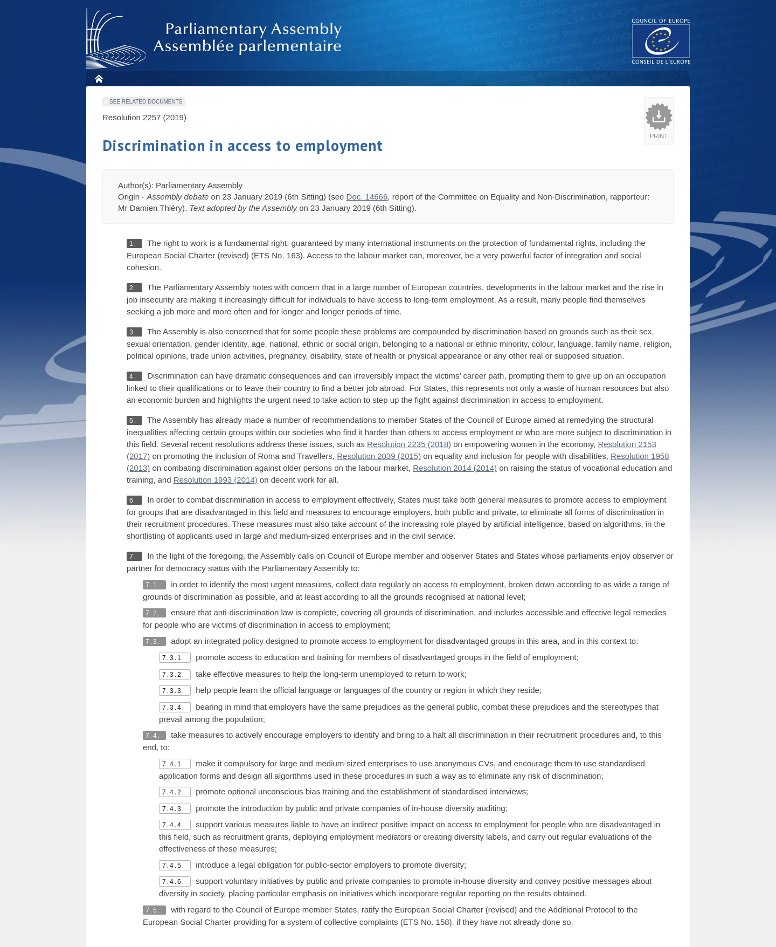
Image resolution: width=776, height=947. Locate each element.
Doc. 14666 (367, 196)
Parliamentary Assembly (216, 38)
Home (98, 78)
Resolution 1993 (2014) (216, 479)
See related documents (145, 102)
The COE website (661, 40)
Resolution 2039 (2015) (379, 456)
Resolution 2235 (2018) (409, 444)
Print (659, 136)
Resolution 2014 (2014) (455, 467)
